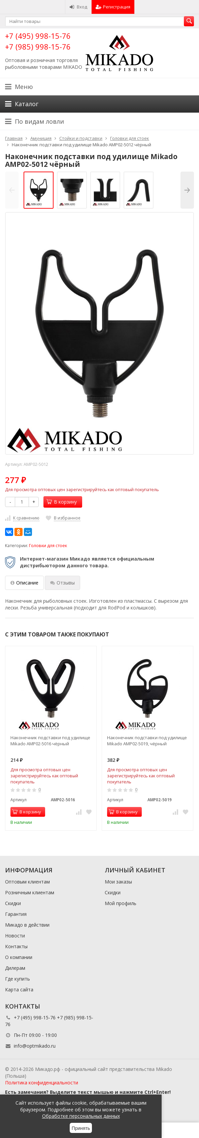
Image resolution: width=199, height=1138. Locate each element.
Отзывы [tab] (62, 582)
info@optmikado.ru (35, 1046)
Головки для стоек (48, 545)
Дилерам (15, 968)
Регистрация (113, 7)
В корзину (61, 502)
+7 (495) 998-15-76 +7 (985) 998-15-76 (38, 41)
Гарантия (16, 914)
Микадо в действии (27, 925)
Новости (15, 935)
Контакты (16, 946)
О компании (18, 957)
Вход (78, 7)
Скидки (13, 903)
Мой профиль (120, 903)
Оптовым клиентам (27, 881)
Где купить (17, 979)
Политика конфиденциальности (41, 1082)
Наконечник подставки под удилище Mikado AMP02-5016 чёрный (50, 741)
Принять (81, 1128)
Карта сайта (19, 989)
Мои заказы (118, 881)
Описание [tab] (24, 582)
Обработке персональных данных (81, 1116)
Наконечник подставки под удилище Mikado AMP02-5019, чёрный (147, 741)
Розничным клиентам (29, 892)
